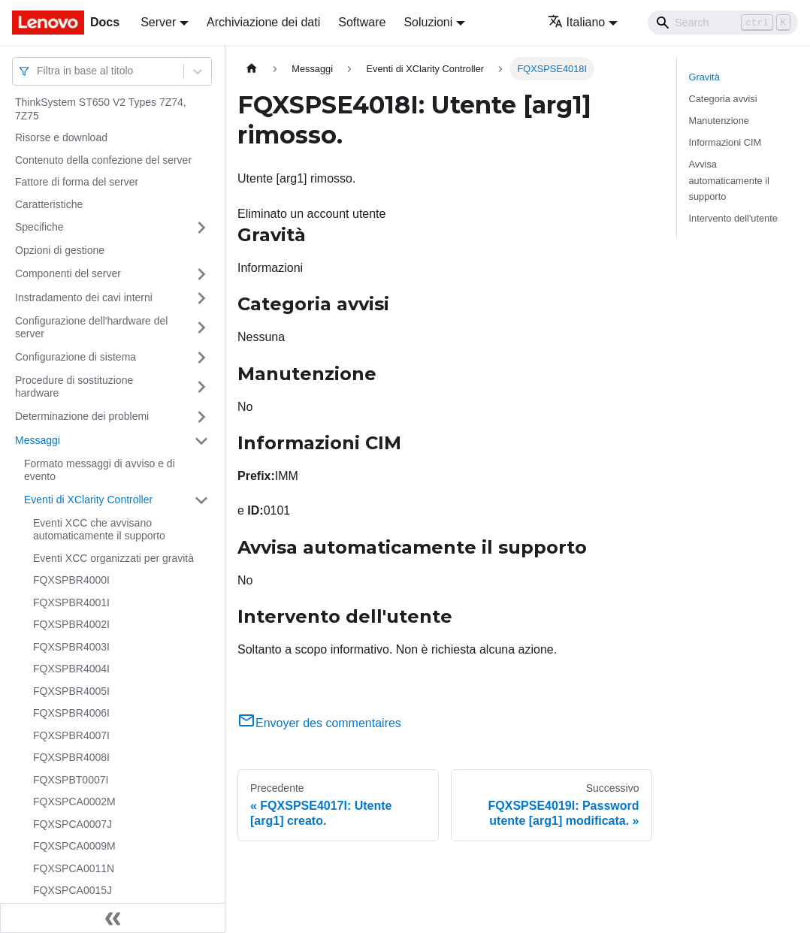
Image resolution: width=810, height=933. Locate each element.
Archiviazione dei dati (263, 22)
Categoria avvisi (723, 98)
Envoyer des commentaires (319, 723)
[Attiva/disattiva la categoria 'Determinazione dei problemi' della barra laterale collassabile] (201, 417)
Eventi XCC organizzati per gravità (113, 558)
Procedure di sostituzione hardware (74, 387)
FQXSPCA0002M (74, 802)
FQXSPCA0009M (74, 846)
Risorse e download (61, 137)
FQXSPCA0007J (72, 824)
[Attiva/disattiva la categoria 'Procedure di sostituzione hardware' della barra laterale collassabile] (201, 387)
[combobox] (38, 71)
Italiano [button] (577, 22)
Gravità (704, 77)
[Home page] (251, 68)
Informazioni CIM (725, 142)
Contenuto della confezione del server (103, 160)
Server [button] (158, 22)
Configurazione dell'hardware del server (91, 327)
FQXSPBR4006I (71, 713)
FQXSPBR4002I (71, 624)
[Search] (723, 23)
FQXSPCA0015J (72, 890)
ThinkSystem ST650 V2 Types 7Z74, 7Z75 (100, 109)
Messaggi (37, 440)
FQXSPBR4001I (71, 602)
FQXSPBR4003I (71, 647)
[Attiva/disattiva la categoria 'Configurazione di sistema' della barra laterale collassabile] (201, 358)
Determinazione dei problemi (82, 416)
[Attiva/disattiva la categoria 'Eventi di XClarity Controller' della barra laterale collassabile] (201, 500)
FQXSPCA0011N (73, 868)
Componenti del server (68, 273)
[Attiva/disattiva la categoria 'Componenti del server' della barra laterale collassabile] (201, 274)
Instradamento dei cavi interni (84, 297)
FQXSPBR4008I (71, 757)
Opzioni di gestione (59, 250)
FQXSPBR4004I (71, 669)
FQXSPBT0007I (70, 780)
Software (361, 22)
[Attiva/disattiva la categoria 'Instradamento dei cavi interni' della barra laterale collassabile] (201, 298)
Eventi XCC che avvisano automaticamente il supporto (99, 529)
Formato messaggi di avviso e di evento (99, 470)
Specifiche (39, 227)
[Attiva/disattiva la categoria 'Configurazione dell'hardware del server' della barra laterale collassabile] (201, 328)
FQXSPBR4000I (71, 580)
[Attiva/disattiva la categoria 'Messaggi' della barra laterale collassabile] (201, 441)
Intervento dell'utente (733, 218)
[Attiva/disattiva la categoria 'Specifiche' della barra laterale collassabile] (201, 228)
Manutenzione (719, 120)
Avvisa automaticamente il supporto (729, 180)
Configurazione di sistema (75, 357)
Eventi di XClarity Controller (88, 500)
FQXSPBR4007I (71, 735)
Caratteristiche (49, 204)
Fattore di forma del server (76, 182)
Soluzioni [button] (427, 22)
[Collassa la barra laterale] (112, 918)
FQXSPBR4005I (71, 691)
